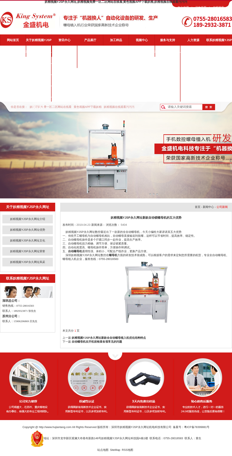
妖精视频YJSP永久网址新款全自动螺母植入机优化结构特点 (109, 337)
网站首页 (13, 40)
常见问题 (168, 73)
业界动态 (64, 62)
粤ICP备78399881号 (197, 427)
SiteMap (115, 449)
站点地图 (102, 449)
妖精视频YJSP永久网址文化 (39, 75)
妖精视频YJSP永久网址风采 (39, 98)
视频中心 (142, 40)
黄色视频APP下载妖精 (88, 106)
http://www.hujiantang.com (55, 427)
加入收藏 (183, 7)
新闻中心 (208, 207)
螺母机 (113, 255)
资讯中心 (64, 40)
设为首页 (200, 7)
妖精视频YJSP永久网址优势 (39, 64)
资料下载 (168, 85)
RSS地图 (127, 449)
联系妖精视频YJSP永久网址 (219, 42)
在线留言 (218, 7)
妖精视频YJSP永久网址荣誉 (39, 86)
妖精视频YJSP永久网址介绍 (39, 53)
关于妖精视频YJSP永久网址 (39, 42)
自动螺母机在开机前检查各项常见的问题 (97, 341)
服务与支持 (167, 40)
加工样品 (116, 40)
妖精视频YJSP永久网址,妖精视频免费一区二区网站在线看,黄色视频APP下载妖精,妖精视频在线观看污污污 (116, 1)
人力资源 (193, 40)
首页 (197, 207)
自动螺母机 (75, 251)
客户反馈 (168, 96)
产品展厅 (90, 40)
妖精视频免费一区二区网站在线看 (51, 106)
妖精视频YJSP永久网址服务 (167, 53)
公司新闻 (64, 51)
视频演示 (168, 62)
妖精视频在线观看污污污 (119, 106)
